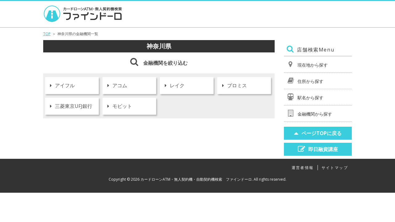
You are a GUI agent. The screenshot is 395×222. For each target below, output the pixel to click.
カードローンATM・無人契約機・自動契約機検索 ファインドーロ (196, 179)
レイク (175, 85)
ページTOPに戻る (318, 133)
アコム (117, 85)
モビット (119, 106)
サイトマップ (335, 167)
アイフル (62, 85)
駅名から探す (305, 97)
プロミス (234, 85)
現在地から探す (307, 64)
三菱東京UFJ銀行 (71, 106)
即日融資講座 (318, 149)
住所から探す (305, 80)
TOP (47, 33)
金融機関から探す (309, 113)
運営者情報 (303, 167)
